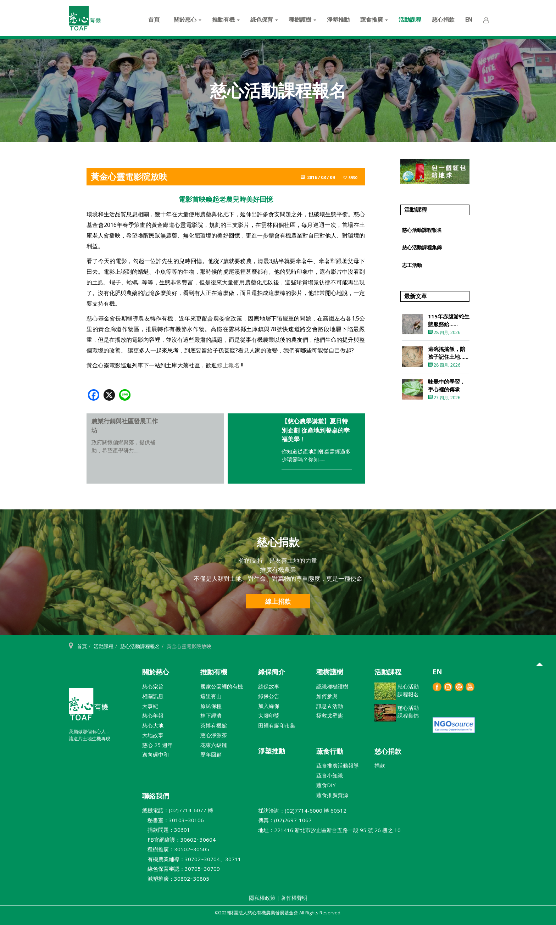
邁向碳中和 (155, 754)
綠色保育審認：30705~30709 (181, 868)
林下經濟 (211, 715)
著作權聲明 (294, 897)
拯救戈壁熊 (329, 715)
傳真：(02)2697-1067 (285, 820)
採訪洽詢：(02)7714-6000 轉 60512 (302, 810)
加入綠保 (268, 705)
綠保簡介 (271, 671)
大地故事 (152, 735)
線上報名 (228, 365)
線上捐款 (278, 601)
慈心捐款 (443, 19)
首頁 (154, 19)
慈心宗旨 (152, 686)
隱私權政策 (262, 897)
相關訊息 (152, 696)
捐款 (379, 765)
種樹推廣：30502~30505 (175, 849)
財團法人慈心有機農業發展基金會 (88, 707)
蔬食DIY (326, 785)
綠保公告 (268, 696)
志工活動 (412, 265)
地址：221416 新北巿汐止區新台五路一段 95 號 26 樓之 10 (329, 830)
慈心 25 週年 (157, 744)
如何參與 (327, 696)
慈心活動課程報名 (422, 230)
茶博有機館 (213, 725)
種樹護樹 (302, 19)
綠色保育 (264, 19)
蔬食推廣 (374, 19)
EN (469, 19)
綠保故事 (268, 686)
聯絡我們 (155, 796)
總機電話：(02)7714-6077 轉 (177, 810)
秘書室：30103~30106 (173, 820)
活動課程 (410, 19)
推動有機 (226, 19)
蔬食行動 (329, 751)
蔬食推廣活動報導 (337, 765)
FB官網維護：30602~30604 (179, 839)
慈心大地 (152, 725)
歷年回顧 (211, 754)
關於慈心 (187, 19)
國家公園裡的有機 (221, 686)
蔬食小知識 (329, 775)
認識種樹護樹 (332, 686)
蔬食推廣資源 (332, 794)
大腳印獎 (268, 715)
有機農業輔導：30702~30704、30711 (191, 859)
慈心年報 (152, 715)
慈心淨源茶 (213, 735)
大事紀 (150, 705)
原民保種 (211, 705)
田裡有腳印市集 (276, 725)
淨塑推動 (338, 19)
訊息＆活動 (329, 705)
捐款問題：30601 (166, 829)
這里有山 (211, 696)
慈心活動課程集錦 (422, 247)
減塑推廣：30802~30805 (175, 878)
